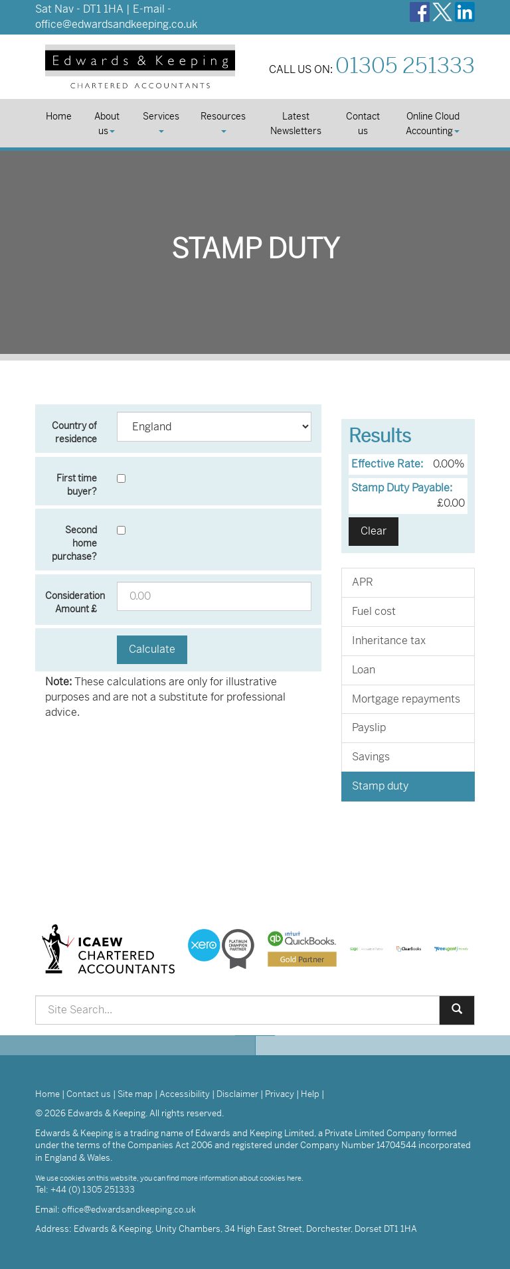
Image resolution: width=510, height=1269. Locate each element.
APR (362, 582)
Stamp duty (380, 786)
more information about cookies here (241, 1178)
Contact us (363, 123)
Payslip (369, 727)
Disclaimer (237, 1094)
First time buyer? (76, 484)
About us (107, 123)
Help (310, 1094)
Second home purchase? (74, 543)
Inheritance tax (389, 640)
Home (59, 116)
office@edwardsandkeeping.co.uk (116, 24)
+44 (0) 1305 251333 (92, 1189)
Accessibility (184, 1094)
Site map (135, 1094)
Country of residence (74, 432)
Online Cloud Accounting (433, 123)
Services (161, 121)
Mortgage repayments (406, 699)
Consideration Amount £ (75, 602)
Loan (363, 670)
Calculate (152, 649)
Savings (371, 757)
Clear (373, 531)
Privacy (279, 1094)
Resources (223, 121)
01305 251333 (405, 65)
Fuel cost (374, 611)
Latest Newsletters (295, 123)
